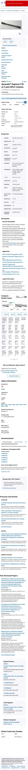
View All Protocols (6, 527)
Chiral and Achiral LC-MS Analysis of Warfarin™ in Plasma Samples (11, 511)
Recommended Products (5, 77)
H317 (2, 399)
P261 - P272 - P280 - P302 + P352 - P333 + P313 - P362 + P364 (14, 405)
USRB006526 (4, 462)
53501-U (6, 705)
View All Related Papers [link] (8, 655)
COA (5, 42)
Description (4, 53)
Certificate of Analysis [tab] (7, 442)
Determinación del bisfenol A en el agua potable (12, 519)
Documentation (6, 62)
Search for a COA (5, 471)
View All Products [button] (14, 376)
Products (2, 10)
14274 (5, 674)
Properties (4, 50)
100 (13, 141)
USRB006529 (4, 455)
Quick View (7, 314)
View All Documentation (10, 45)
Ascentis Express (12, 243)
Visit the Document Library (9, 488)
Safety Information (7, 60)
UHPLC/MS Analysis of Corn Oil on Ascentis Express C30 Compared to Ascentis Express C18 (12, 262)
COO (11, 42)
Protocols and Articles (4, 66)
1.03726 (6, 683)
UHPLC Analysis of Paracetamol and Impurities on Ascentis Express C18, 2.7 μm (13, 268)
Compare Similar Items (6, 56)
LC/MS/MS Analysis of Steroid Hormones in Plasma (13, 503)
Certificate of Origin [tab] (18, 442)
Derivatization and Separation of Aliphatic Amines (13, 546)
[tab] (4, 10)
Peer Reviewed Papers (4, 72)
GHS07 (3, 389)
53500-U (6, 664)
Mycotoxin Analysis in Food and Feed (11, 557)
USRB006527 (4, 459)
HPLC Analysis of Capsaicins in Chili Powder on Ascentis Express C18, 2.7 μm (13, 256)
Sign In (3, 98)
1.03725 (6, 693)
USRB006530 (4, 453)
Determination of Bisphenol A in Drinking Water (13, 564)
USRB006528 (4, 457)
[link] (4, 766)
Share (24, 81)
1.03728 (6, 688)
